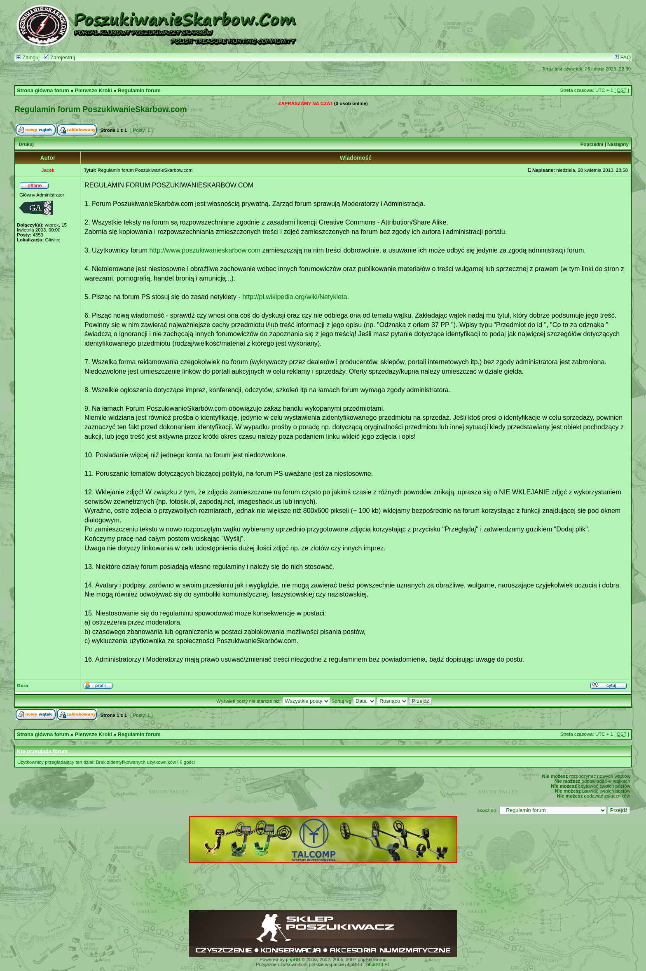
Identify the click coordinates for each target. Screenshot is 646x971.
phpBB (293, 959)
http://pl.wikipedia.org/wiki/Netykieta (294, 296)
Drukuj (26, 144)
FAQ (622, 58)
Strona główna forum (43, 91)
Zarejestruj (59, 58)
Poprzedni (592, 144)
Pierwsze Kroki (93, 91)
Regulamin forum (139, 91)
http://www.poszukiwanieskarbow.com (205, 250)
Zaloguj (28, 58)
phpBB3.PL (378, 964)
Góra (22, 685)
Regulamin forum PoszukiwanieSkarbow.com (100, 109)
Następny (618, 144)
